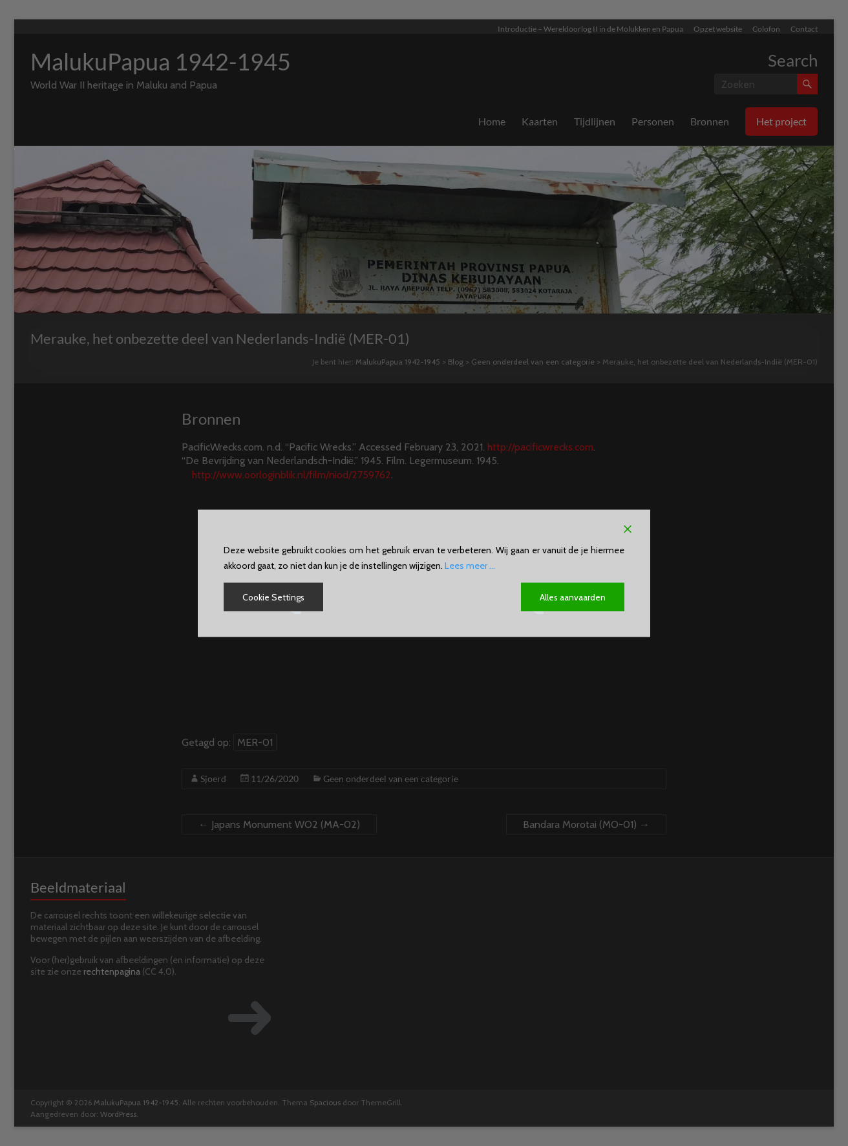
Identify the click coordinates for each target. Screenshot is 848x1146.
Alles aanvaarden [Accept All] (572, 596)
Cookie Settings (274, 596)
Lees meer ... (470, 565)
